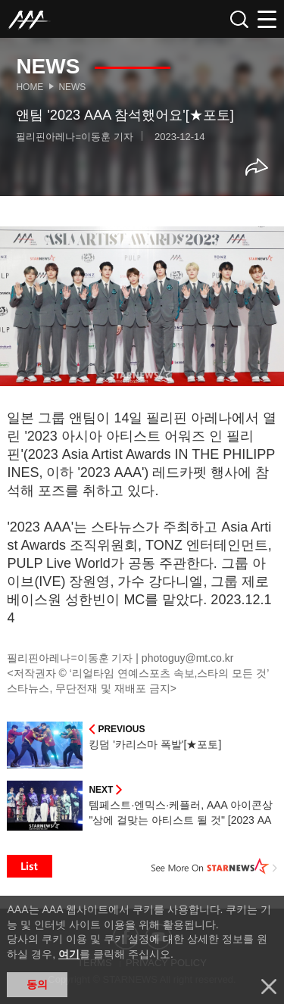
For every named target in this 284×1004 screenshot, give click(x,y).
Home (29, 87)
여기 (69, 954)
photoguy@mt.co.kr (188, 658)
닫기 (268, 986)
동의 (37, 984)
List (29, 866)
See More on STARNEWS (214, 866)
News (72, 87)
